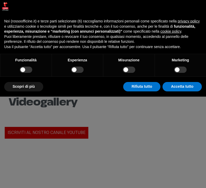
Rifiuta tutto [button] (142, 86)
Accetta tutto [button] (182, 86)
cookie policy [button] (170, 31)
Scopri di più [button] (24, 86)
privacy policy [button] (189, 21)
